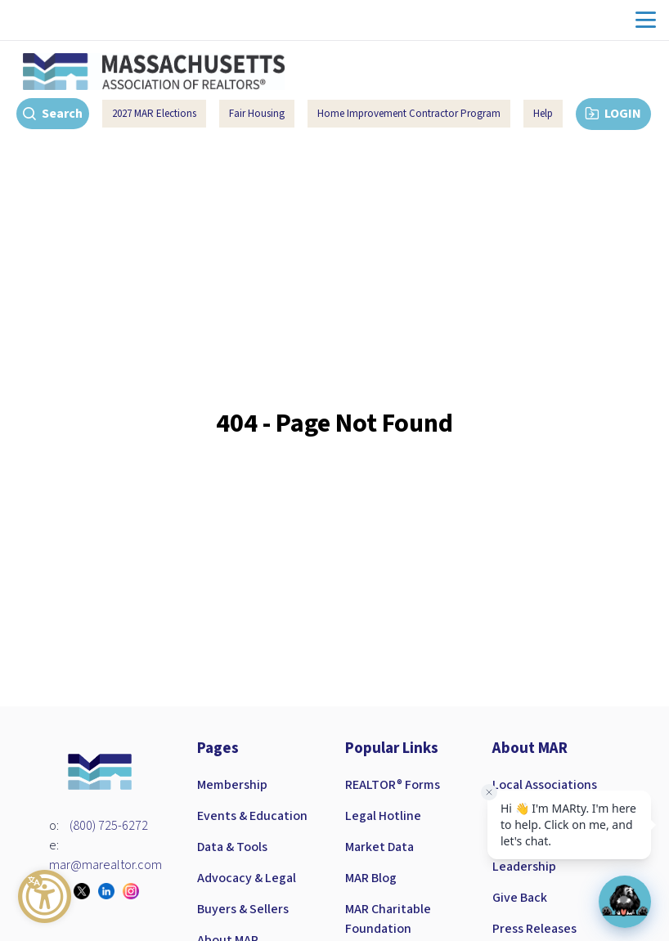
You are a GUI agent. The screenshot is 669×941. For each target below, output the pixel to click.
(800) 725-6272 (109, 826)
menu (645, 20)
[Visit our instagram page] (135, 891)
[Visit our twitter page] (86, 891)
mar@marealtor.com (105, 865)
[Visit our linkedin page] (110, 891)
